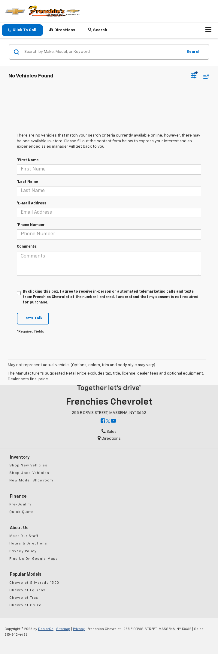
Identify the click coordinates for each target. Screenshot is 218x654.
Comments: (27, 247)
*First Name (27, 160)
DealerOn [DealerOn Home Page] (45, 629)
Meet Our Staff (24, 536)
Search (193, 52)
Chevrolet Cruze (25, 605)
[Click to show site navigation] (208, 30)
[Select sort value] (205, 76)
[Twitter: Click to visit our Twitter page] (108, 421)
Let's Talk (32, 318)
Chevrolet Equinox (27, 590)
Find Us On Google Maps (33, 558)
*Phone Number (31, 225)
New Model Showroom (31, 480)
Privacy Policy (23, 551)
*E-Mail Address (31, 203)
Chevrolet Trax (23, 597)
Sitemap (63, 629)
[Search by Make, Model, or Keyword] (102, 52)
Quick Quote (21, 512)
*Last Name (27, 182)
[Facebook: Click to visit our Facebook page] (103, 421)
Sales (109, 432)
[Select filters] (194, 76)
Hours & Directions (28, 543)
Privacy (79, 629)
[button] (22, 30)
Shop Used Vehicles (29, 473)
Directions (62, 30)
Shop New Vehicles (28, 465)
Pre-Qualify (20, 504)
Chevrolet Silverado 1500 (34, 582)
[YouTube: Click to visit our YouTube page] (113, 421)
